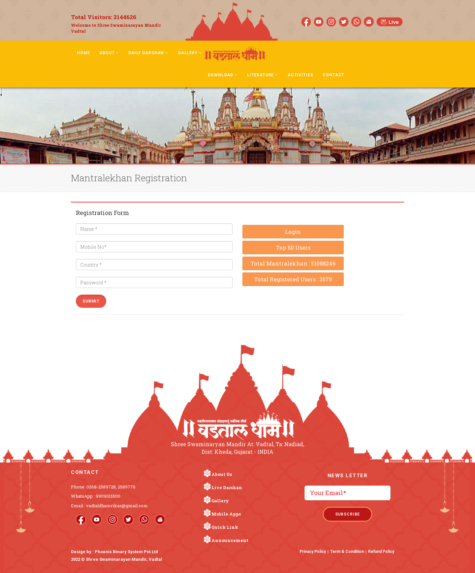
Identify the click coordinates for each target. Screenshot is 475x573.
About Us (221, 474)
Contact (333, 75)
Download (222, 75)
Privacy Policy (313, 551)
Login (293, 231)
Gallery (190, 53)
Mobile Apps (226, 514)
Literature (262, 75)
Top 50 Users (293, 247)
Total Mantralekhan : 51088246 (292, 263)
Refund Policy (381, 551)
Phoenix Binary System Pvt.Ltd (126, 551)
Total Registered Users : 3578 (293, 279)
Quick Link (224, 527)
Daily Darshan (148, 53)
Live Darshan (226, 487)
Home (83, 53)
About (109, 53)
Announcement (229, 540)
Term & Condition (347, 551)
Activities (300, 75)
